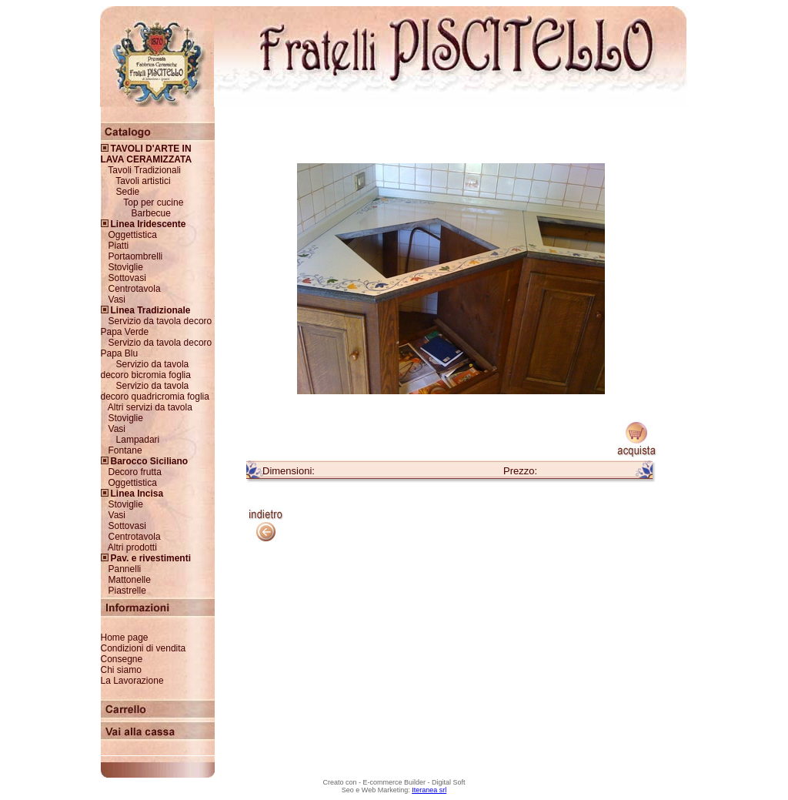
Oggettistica (133, 234)
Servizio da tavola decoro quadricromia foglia (155, 391)
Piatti (119, 245)
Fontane (125, 450)
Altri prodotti (132, 547)
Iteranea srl (429, 790)
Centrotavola (135, 288)
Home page (125, 637)
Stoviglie (126, 267)
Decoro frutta (135, 472)
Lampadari (138, 439)
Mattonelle (130, 579)
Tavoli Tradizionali (144, 170)
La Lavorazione (132, 680)
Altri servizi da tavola (150, 407)
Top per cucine (153, 202)
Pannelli (125, 569)
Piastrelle (127, 590)
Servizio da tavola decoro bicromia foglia (146, 369)
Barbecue (151, 213)
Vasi (117, 299)
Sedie (128, 191)
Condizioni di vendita (143, 648)
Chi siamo (121, 669)
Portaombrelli (136, 256)
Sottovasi (127, 278)
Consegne (122, 659)
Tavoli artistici (142, 181)
